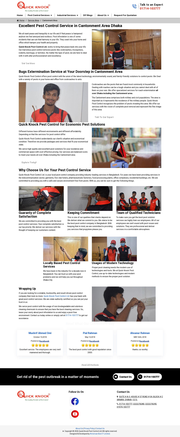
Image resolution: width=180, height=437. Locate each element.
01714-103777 (150, 8)
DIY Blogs (87, 15)
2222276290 (150, 404)
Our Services (28, 63)
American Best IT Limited (100, 434)
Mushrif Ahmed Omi (40, 333)
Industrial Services (66, 15)
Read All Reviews (90, 365)
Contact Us (123, 376)
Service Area (33, 20)
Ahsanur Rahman (140, 333)
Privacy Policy (89, 428)
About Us (102, 15)
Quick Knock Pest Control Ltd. (57, 296)
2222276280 (138, 404)
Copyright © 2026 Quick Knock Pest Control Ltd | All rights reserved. (91, 431)
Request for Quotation (125, 15)
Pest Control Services (39, 15)
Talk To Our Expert (104, 117)
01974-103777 (123, 407)
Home (20, 15)
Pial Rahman (90, 333)
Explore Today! (29, 162)
